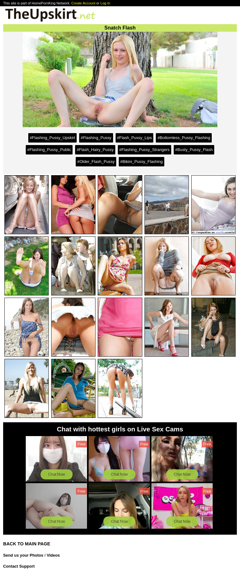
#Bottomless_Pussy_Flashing (183, 137)
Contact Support (19, 566)
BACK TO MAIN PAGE (26, 543)
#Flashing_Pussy (96, 137)
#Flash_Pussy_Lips (134, 137)
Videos (53, 555)
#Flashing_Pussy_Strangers (144, 149)
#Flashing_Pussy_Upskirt (52, 137)
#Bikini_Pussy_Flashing (141, 161)
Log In (105, 3)
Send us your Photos (23, 555)
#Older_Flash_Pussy (96, 161)
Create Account (83, 3)
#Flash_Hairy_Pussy (95, 149)
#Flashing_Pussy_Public (49, 149)
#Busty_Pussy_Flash (194, 149)
